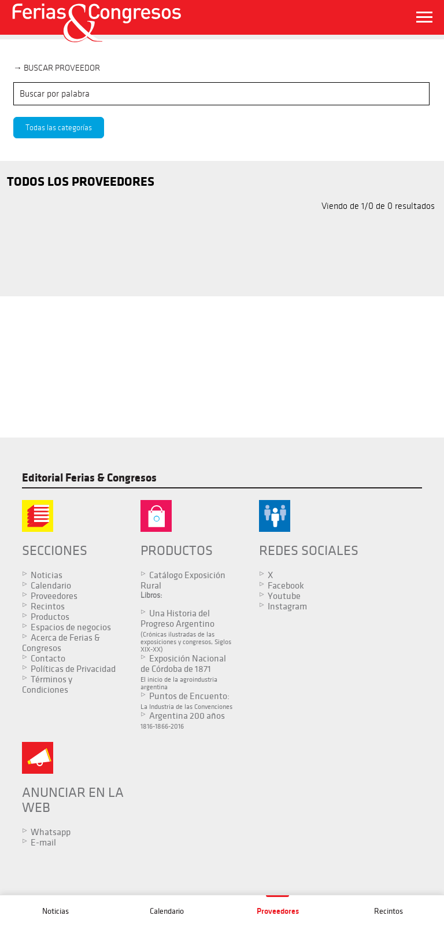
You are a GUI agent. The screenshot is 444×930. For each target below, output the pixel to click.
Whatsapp (51, 840)
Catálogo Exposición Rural (176, 580)
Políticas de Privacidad (48, 674)
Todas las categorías (58, 127)
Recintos (48, 606)
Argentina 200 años (179, 728)
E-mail (43, 850)
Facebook (272, 585)
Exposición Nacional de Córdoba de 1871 (179, 672)
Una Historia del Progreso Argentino (179, 630)
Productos (50, 617)
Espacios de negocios (71, 627)
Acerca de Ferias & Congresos (61, 643)
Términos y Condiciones (47, 695)
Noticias (46, 575)
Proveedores (54, 596)
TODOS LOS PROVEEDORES (80, 182)
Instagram (273, 606)
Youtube (270, 596)
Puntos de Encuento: (179, 704)
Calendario (51, 585)
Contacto (48, 658)
